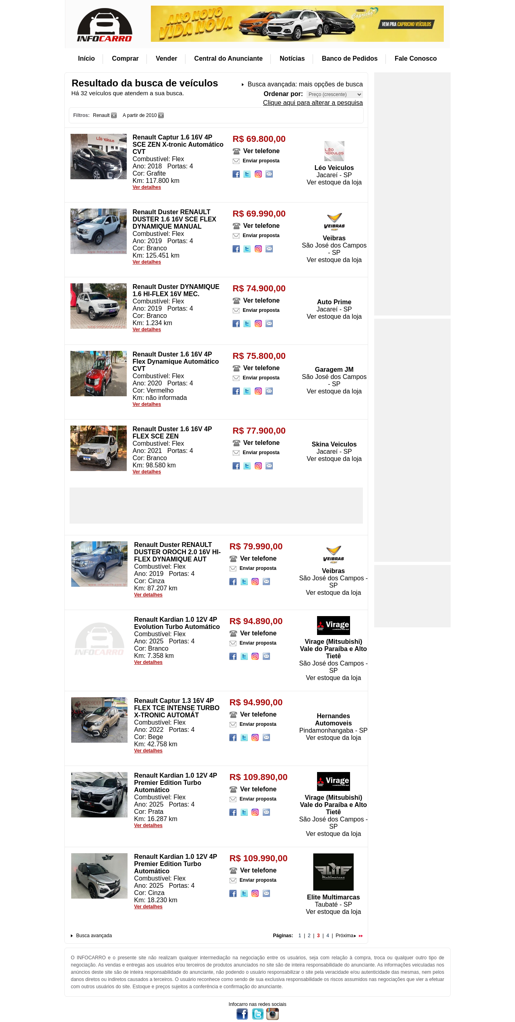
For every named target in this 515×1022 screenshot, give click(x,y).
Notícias (292, 58)
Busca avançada (94, 935)
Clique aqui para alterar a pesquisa (313, 102)
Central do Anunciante (228, 58)
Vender (166, 58)
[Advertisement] (216, 505)
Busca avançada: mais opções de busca (305, 84)
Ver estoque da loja (334, 182)
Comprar (125, 58)
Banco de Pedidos (350, 58)
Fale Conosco (416, 58)
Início (86, 58)
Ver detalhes (146, 187)
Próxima (346, 935)
